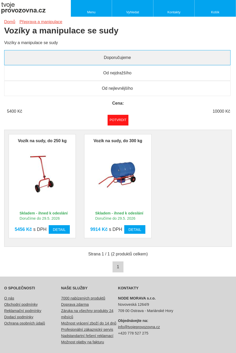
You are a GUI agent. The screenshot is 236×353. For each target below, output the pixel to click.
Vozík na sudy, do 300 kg (118, 141)
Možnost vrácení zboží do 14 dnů (88, 323)
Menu (91, 12)
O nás (9, 298)
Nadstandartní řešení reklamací (87, 336)
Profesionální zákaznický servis (87, 329)
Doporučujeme (117, 57)
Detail (59, 230)
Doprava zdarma (75, 304)
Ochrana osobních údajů (24, 323)
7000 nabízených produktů (83, 298)
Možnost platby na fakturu (82, 342)
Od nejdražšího (117, 73)
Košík (215, 12)
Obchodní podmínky (21, 304)
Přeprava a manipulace (41, 22)
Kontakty (174, 12)
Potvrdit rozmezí (118, 120)
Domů (9, 22)
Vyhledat (132, 12)
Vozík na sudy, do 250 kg (42, 141)
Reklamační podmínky (22, 311)
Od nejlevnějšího (117, 88)
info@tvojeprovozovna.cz (139, 327)
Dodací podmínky (18, 317)
